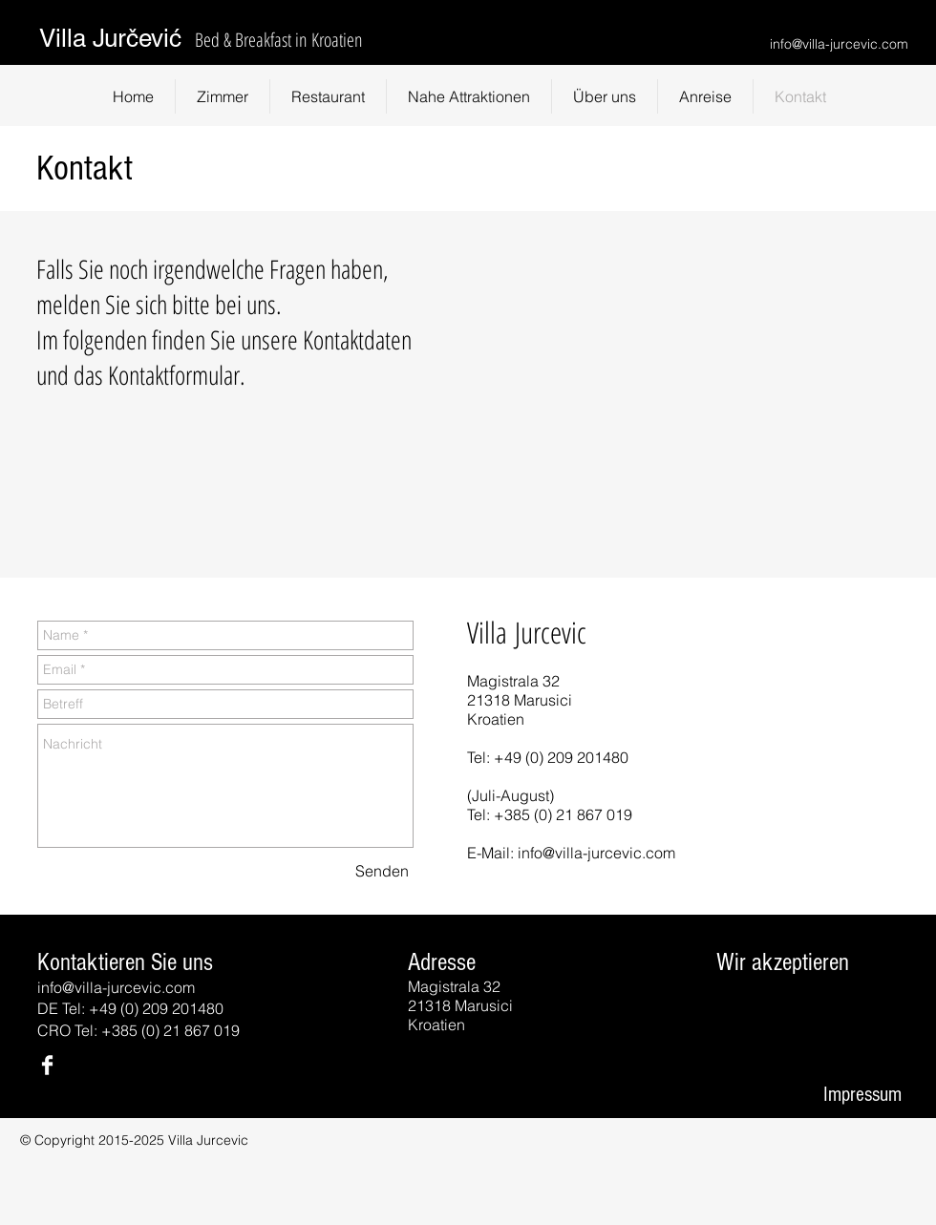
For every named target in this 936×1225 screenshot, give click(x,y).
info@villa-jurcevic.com (839, 44)
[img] (736, 1011)
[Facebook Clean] (47, 1065)
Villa (66, 38)
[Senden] (382, 870)
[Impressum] (862, 1095)
